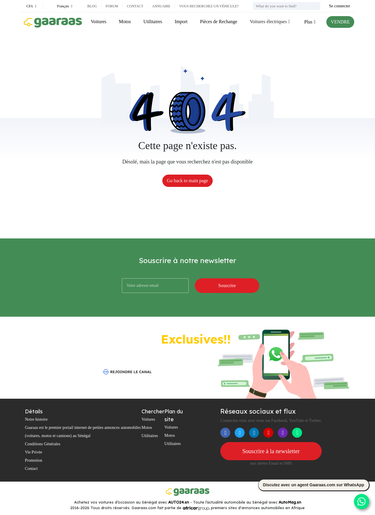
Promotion (33, 460)
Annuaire (161, 6)
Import (181, 21)
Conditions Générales (42, 444)
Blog (92, 6)
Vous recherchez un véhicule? (209, 6)
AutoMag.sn (290, 502)
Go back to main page (187, 180)
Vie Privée (33, 452)
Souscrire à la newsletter (271, 451)
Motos (125, 21)
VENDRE (340, 21)
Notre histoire (36, 419)
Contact (135, 6)
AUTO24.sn (178, 502)
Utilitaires (153, 21)
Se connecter (339, 6)
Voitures (98, 21)
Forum (112, 6)
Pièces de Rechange (218, 21)
